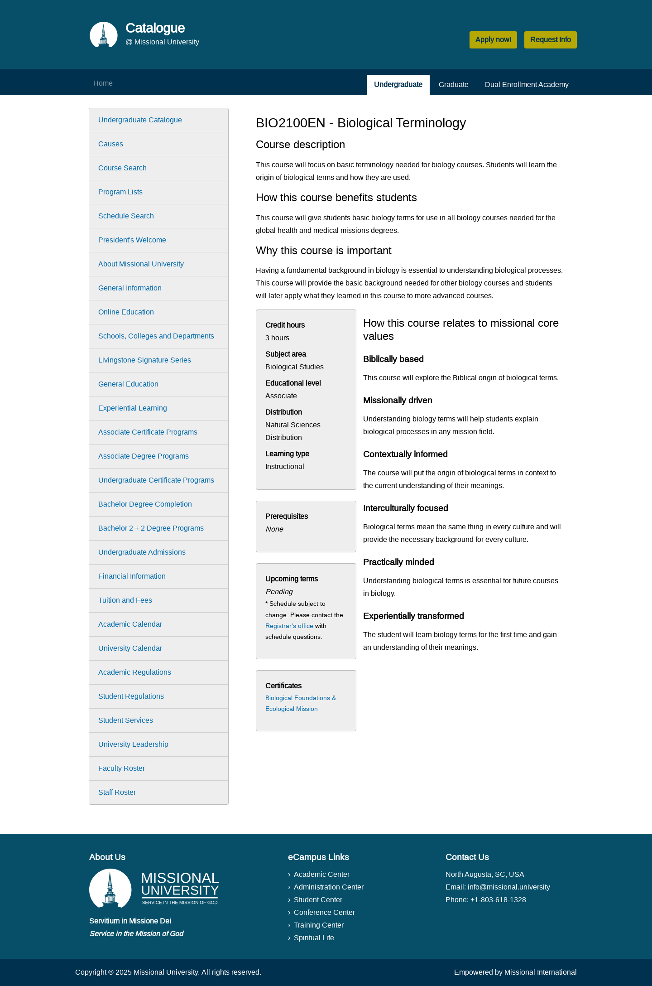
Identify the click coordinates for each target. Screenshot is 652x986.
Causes (110, 144)
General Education (128, 384)
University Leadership (133, 744)
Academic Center (322, 874)
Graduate (454, 84)
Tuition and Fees (125, 600)
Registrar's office (289, 625)
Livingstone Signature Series (144, 360)
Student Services (125, 720)
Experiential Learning (132, 408)
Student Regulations (131, 696)
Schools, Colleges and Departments (156, 336)
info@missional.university (509, 887)
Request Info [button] (550, 40)
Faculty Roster (121, 768)
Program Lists (120, 192)
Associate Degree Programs (143, 456)
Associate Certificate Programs (147, 432)
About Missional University (141, 264)
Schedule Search (126, 216)
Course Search (122, 168)
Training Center (319, 925)
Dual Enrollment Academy (527, 84)
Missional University (166, 972)
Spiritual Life (314, 938)
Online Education (126, 312)
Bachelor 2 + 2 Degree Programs (151, 528)
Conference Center (324, 912)
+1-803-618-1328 (498, 900)
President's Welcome (132, 240)
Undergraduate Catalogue (140, 120)
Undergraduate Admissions (142, 552)
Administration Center (329, 887)
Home (103, 83)
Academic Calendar (130, 624)
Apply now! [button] (493, 40)
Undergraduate (398, 84)
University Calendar (130, 648)
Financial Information (132, 576)
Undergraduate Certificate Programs (156, 480)
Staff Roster (117, 792)
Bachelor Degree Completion (145, 504)
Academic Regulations (134, 672)
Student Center (318, 900)
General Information (130, 288)
